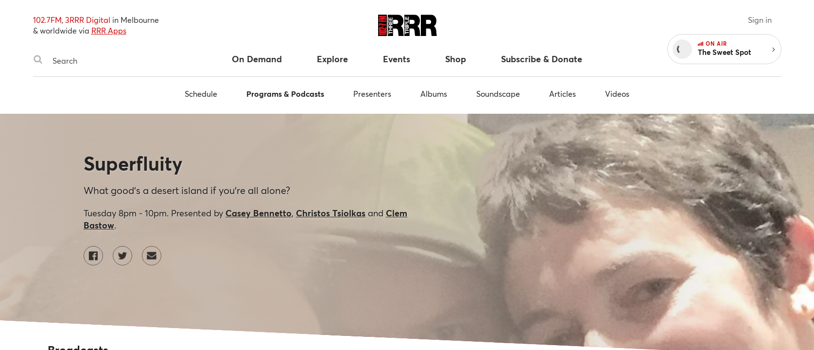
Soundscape (498, 93)
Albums (433, 93)
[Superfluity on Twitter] (122, 255)
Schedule (201, 93)
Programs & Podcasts (285, 93)
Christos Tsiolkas (330, 213)
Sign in (760, 20)
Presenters (372, 93)
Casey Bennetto (258, 213)
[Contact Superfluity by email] (151, 255)
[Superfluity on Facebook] (93, 255)
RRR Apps (108, 30)
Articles (562, 93)
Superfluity (133, 163)
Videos (617, 93)
